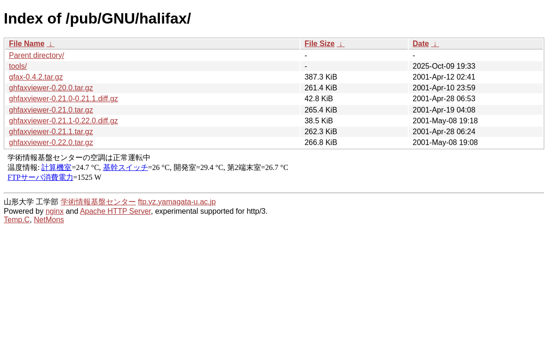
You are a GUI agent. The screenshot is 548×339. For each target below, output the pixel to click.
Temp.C (17, 220)
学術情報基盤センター (98, 202)
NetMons (49, 220)
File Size (319, 44)
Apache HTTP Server (115, 211)
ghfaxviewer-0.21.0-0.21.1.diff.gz (63, 99)
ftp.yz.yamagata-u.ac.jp (176, 202)
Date (421, 44)
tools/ (18, 66)
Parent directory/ (36, 55)
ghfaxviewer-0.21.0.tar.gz (51, 110)
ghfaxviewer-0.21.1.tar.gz (51, 132)
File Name (27, 44)
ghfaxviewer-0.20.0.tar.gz (51, 88)
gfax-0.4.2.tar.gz (36, 77)
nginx (55, 211)
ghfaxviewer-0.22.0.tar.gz (51, 142)
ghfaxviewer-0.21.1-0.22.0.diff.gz (63, 121)
